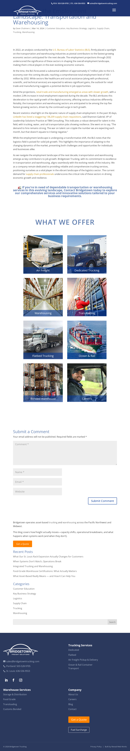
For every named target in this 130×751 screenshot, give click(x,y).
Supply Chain (103, 28)
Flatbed (72, 654)
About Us (73, 694)
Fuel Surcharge (79, 729)
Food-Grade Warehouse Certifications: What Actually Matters (45, 571)
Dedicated (73, 649)
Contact (72, 709)
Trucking (17, 32)
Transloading (10, 704)
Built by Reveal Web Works (116, 746)
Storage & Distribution (15, 694)
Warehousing (28, 32)
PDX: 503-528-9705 (61, 3)
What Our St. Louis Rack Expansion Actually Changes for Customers (48, 556)
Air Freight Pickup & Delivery (83, 659)
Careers (72, 699)
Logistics (92, 28)
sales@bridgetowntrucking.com (22, 661)
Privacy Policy (96, 746)
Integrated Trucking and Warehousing (33, 566)
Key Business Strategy (76, 28)
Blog (70, 704)
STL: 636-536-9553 (77, 3)
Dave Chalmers (23, 28)
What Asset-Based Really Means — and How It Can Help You (44, 576)
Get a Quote (22, 543)
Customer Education (55, 28)
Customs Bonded (12, 709)
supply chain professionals (40, 174)
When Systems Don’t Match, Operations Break (37, 561)
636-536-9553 (23, 671)
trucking (53, 522)
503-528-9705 (23, 666)
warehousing (69, 522)
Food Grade (9, 699)
